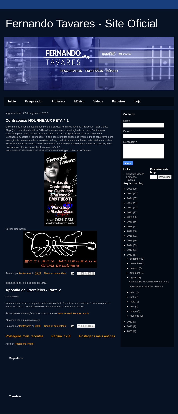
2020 (130, 217)
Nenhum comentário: (55, 273)
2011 (130, 321)
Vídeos (98, 101)
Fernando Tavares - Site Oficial (82, 23)
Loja (137, 101)
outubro (134, 268)
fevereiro (135, 315)
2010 (130, 326)
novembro (135, 263)
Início (12, 101)
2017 (130, 231)
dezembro (135, 258)
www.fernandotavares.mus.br (73, 313)
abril (132, 306)
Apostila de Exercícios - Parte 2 (33, 290)
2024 (130, 198)
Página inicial (61, 336)
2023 (130, 203)
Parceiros (119, 101)
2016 (130, 235)
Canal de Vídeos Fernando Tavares (135, 177)
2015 (130, 240)
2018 (130, 226)
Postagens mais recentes (24, 336)
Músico (79, 101)
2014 (130, 245)
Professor (58, 101)
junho (133, 297)
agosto (134, 277)
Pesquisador (34, 101)
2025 (130, 193)
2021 (130, 212)
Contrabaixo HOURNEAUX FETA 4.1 (37, 120)
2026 (130, 188)
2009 (130, 331)
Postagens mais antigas (97, 336)
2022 (130, 207)
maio (133, 301)
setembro (135, 272)
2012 (130, 254)
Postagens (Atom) (24, 343)
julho (133, 292)
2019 (130, 221)
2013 (130, 249)
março (133, 311)
